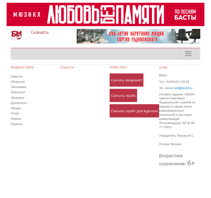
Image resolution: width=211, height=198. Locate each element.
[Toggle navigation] (188, 53)
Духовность (19, 103)
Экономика (18, 87)
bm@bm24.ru (183, 88)
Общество (18, 81)
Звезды (16, 108)
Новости (17, 76)
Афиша (16, 118)
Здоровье (17, 97)
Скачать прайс (123, 95)
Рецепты (17, 124)
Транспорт (18, 92)
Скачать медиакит (126, 80)
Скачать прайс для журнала (134, 110)
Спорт (15, 113)
